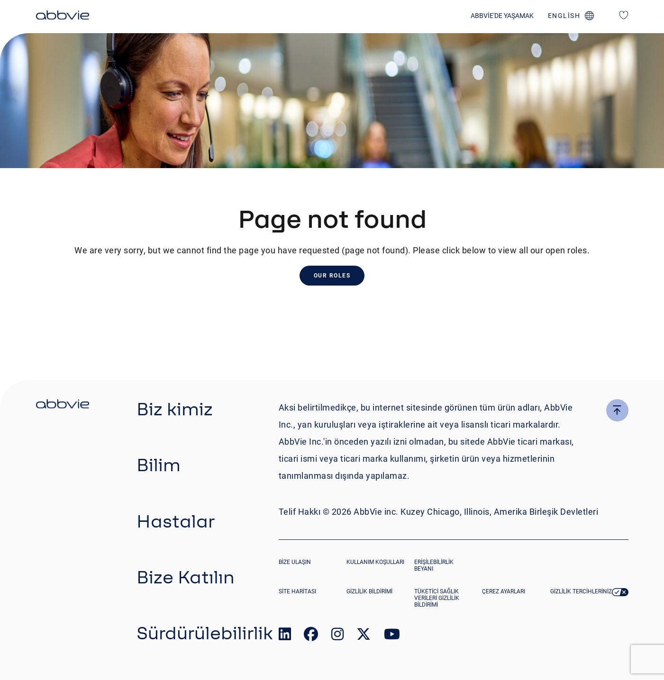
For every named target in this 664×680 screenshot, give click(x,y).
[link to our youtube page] (392, 636)
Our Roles (332, 275)
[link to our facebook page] (311, 636)
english (564, 15)
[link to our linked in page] (285, 636)
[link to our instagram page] (337, 636)
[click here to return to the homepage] (62, 16)
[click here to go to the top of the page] (617, 410)
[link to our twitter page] (363, 636)
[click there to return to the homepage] (62, 405)
